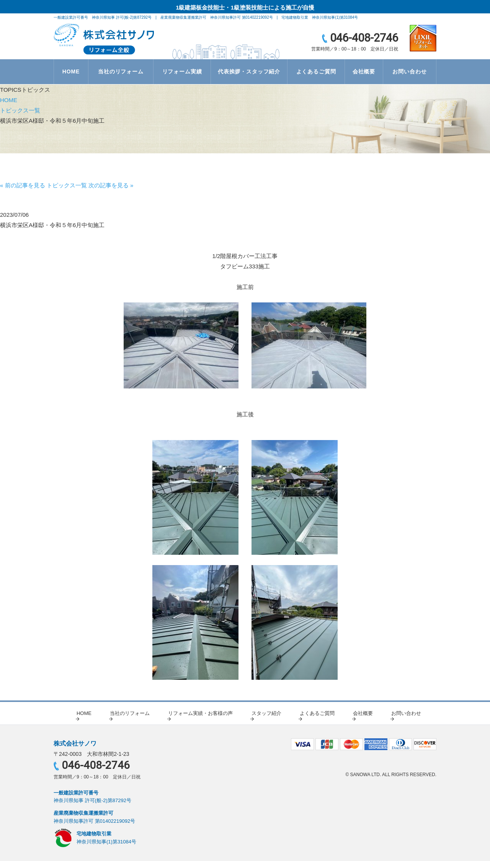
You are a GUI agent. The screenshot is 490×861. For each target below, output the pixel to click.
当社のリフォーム (121, 71)
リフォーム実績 (182, 71)
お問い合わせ (409, 71)
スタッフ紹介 (266, 713)
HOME (71, 71)
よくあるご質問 (316, 71)
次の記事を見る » (111, 185)
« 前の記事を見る (22, 185)
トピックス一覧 (20, 110)
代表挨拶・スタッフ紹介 (249, 71)
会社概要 (364, 71)
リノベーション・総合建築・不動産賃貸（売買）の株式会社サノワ (104, 39)
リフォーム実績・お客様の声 (200, 713)
